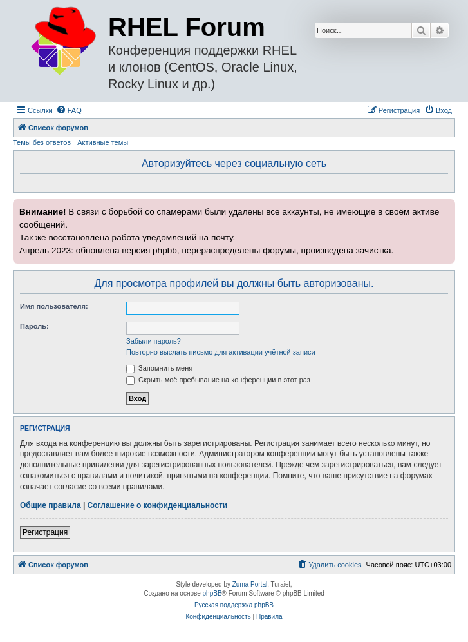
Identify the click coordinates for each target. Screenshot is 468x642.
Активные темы (102, 142)
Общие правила (50, 505)
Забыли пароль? (153, 341)
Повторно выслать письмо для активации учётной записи (220, 352)
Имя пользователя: (54, 306)
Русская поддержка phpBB (234, 604)
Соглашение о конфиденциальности (158, 505)
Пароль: (34, 326)
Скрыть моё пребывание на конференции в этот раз (218, 380)
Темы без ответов (42, 142)
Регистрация (45, 532)
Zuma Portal (249, 584)
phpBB (212, 593)
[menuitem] (69, 110)
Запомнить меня (159, 368)
